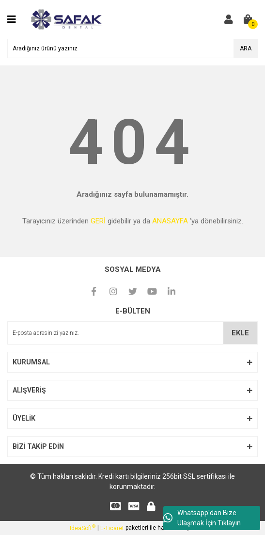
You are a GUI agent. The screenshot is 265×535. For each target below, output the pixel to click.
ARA (245, 48)
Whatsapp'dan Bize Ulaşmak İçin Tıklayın (202, 518)
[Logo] (65, 19)
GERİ (98, 221)
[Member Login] (228, 19)
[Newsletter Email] (132, 333)
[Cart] (248, 19)
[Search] (132, 48)
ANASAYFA (170, 221)
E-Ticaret (112, 528)
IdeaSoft (82, 528)
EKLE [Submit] (240, 333)
